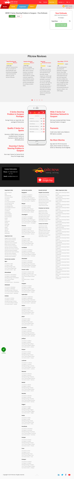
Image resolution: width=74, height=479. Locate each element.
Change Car (69, 8)
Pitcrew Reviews (37, 56)
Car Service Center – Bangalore (28, 201)
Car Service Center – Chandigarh (29, 223)
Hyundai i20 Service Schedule (11, 247)
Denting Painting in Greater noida (29, 274)
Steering (6, 228)
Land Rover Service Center (44, 215)
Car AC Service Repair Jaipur (28, 323)
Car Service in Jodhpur (26, 340)
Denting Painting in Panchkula (28, 431)
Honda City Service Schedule (11, 250)
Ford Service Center (43, 196)
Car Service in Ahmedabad (10, 274)
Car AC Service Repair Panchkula (29, 433)
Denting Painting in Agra (10, 266)
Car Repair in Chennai (26, 229)
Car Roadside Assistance (10, 207)
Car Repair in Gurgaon (26, 287)
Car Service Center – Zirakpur (28, 467)
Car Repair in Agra (9, 265)
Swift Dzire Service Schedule (11, 242)
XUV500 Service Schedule (10, 256)
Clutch (6, 219)
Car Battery (7, 210)
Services (61, 2)
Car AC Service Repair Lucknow (28, 367)
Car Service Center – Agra (10, 269)
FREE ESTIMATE (4, 353)
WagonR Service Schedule (10, 238)
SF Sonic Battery (8, 215)
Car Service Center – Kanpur (28, 357)
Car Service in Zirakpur (27, 461)
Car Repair (7, 200)
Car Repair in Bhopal (26, 207)
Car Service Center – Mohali (28, 390)
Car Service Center (9, 197)
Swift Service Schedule (9, 241)
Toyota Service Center (43, 205)
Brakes (6, 218)
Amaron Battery (8, 213)
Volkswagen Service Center (44, 219)
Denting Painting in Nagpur (28, 409)
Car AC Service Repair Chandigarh (29, 221)
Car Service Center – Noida (27, 423)
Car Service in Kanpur (26, 351)
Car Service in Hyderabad (27, 296)
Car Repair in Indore (26, 309)
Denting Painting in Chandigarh (28, 220)
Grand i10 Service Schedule (11, 245)
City (68, 2)
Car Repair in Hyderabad (27, 298)
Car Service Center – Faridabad (28, 256)
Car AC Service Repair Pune (28, 455)
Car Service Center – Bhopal (28, 212)
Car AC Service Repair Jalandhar (28, 334)
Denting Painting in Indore (27, 310)
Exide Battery (7, 212)
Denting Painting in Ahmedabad (12, 277)
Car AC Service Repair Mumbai (28, 400)
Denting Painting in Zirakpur (28, 464)
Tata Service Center (43, 204)
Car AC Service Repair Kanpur (28, 356)
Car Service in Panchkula (27, 428)
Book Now (52, 2)
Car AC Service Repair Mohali (28, 389)
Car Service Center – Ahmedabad (12, 282)
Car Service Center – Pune (27, 456)
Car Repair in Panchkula (27, 430)
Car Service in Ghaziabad (27, 260)
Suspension (7, 221)
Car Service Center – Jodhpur (28, 347)
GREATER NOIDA (47, 62)
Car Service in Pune (26, 450)
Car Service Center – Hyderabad (29, 303)
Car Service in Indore (26, 307)
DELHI (15, 62)
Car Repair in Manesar (26, 375)
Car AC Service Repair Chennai (28, 232)
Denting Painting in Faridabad (28, 252)
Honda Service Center (43, 198)
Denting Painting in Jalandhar (28, 332)
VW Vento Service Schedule (11, 255)
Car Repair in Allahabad (10, 288)
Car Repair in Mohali (26, 386)
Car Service (7, 198)
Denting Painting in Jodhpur (28, 343)
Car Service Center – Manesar (28, 379)
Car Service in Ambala (9, 298)
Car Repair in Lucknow (26, 364)
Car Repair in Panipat (26, 441)
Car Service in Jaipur (26, 318)
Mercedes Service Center (44, 216)
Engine (6, 227)
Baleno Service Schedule (10, 244)
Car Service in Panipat (26, 439)
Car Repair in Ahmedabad (10, 276)
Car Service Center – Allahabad (11, 293)
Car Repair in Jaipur (26, 320)
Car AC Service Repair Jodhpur (28, 345)
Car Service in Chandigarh (27, 217)
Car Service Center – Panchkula (28, 434)
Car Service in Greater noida (28, 272)
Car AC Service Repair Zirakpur (28, 466)
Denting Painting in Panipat (28, 442)
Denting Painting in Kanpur (27, 354)
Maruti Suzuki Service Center (45, 201)
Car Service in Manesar (27, 373)
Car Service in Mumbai (26, 395)
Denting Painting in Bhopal (27, 209)
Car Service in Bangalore (27, 195)
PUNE (66, 61)
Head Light (7, 224)
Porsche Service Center (44, 218)
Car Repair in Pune (26, 452)
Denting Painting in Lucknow (28, 365)
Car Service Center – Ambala (11, 304)
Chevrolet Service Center (44, 195)
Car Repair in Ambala (9, 299)
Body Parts (7, 231)
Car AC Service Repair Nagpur (28, 411)
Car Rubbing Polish (9, 206)
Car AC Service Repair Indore (28, 312)
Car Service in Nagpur (26, 406)
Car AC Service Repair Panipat (28, 444)
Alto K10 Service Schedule (10, 239)
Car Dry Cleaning (8, 204)
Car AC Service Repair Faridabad (29, 254)
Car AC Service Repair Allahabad (12, 291)
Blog (40, 2)
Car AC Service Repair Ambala (11, 302)
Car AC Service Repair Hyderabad (29, 301)
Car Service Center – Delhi (27, 245)
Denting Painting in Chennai (28, 231)
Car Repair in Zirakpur (26, 463)
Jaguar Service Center (43, 213)
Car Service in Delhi (26, 238)
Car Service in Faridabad (27, 250)
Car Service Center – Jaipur (27, 325)
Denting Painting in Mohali (27, 387)
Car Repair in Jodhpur (26, 342)
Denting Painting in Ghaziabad (28, 264)
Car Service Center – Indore (28, 313)
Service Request (8, 192)
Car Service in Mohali (26, 384)
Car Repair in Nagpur (26, 408)
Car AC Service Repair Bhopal (28, 210)
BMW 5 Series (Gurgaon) (61, 15)
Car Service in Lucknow (27, 362)
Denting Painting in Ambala (11, 301)
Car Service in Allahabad (10, 287)
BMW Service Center (43, 212)
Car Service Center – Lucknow (28, 368)
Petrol (12, 16)
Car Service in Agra (9, 263)
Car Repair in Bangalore (27, 196)
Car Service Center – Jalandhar (28, 335)
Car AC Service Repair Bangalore (29, 199)
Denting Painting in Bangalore (28, 198)
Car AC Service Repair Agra (10, 268)
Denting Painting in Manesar (28, 376)
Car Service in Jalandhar (27, 329)
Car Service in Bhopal (26, 205)
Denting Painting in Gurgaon (28, 288)
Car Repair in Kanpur (26, 353)
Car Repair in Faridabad (27, 251)
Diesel (18, 16)
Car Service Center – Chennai (28, 234)
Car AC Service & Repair (10, 201)
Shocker (6, 222)
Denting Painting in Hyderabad (28, 299)
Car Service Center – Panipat (28, 445)
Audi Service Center (43, 210)
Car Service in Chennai (26, 227)
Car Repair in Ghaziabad (27, 262)
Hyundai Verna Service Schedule (12, 248)
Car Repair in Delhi (26, 240)
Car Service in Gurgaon (27, 285)
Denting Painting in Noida (27, 420)
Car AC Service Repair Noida (28, 422)
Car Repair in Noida (26, 419)
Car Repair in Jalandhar (27, 331)
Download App (8, 195)
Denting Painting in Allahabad (11, 290)
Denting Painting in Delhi (27, 242)
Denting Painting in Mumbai (28, 398)
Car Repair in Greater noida (28, 273)
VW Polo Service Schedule (10, 253)
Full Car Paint (7, 209)
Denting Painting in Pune (27, 453)
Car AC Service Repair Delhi (28, 243)
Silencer (6, 230)
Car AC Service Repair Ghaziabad (29, 265)
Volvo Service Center (43, 221)
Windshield (7, 233)
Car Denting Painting (9, 203)
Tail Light (7, 225)
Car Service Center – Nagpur (28, 412)
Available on (45, 180)
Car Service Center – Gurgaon (28, 292)
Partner (45, 2)
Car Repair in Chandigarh (27, 218)
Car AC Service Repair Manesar (28, 378)
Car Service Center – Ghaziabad (28, 266)
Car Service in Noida (26, 417)
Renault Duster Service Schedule (12, 251)
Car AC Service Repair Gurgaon (28, 290)
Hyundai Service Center (44, 199)
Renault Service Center (44, 202)
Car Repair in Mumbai (26, 397)
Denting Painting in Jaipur (27, 321)
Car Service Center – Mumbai (28, 401)
